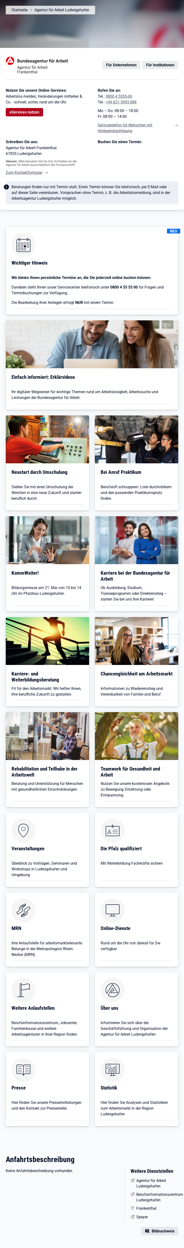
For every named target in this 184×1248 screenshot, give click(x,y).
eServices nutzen (24, 112)
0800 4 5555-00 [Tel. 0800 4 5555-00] (119, 96)
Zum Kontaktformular (24, 172)
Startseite (20, 10)
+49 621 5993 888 (121, 102)
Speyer (142, 1217)
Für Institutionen (160, 65)
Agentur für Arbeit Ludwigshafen (61, 10)
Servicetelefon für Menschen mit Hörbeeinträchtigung (125, 128)
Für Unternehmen (121, 65)
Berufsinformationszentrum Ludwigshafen (157, 1197)
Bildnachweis (163, 1231)
